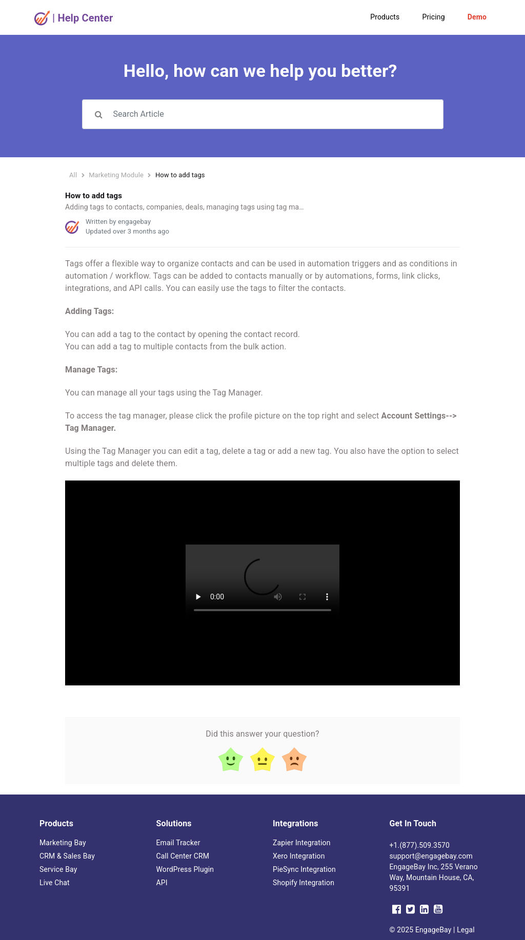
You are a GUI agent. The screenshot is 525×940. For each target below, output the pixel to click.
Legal (466, 930)
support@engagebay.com (431, 856)
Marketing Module (116, 175)
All (73, 175)
